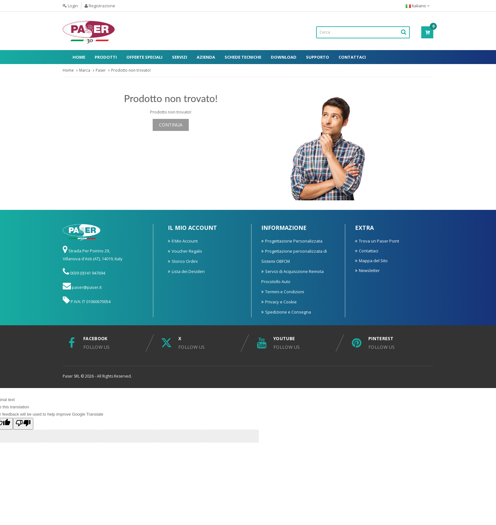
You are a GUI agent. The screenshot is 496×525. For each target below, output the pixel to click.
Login (70, 6)
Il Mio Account (185, 241)
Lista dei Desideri (188, 271)
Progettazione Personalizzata (293, 241)
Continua (170, 125)
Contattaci (352, 57)
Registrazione (100, 6)
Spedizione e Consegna (288, 312)
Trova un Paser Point (379, 241)
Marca (84, 70)
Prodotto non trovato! (131, 70)
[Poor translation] (23, 424)
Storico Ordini (185, 261)
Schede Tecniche (243, 57)
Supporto (317, 57)
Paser (101, 70)
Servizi (179, 57)
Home (79, 57)
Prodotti (106, 57)
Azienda (206, 57)
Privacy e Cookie (281, 302)
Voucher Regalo (187, 251)
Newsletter (369, 270)
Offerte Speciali (144, 57)
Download (283, 57)
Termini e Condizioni (284, 292)
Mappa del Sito (373, 260)
